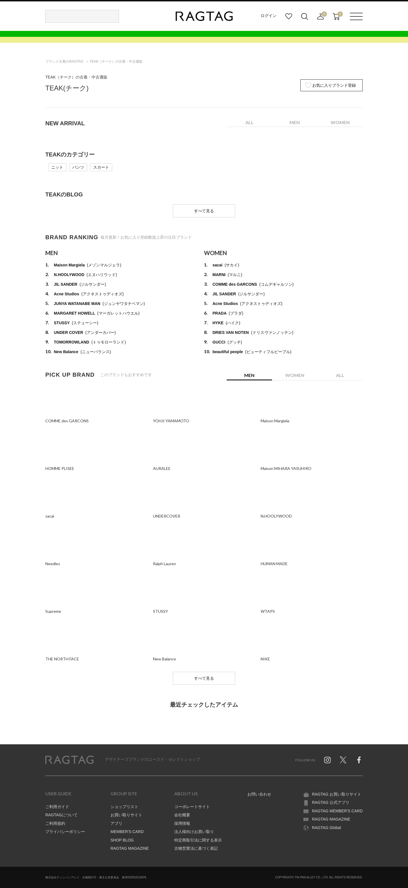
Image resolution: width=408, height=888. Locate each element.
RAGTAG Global (326, 827)
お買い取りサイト (126, 815)
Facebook (359, 760)
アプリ (116, 823)
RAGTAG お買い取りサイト (336, 794)
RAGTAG (69, 760)
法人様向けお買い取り (194, 831)
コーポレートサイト (192, 806)
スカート (101, 167)
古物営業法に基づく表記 (196, 848)
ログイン (269, 15)
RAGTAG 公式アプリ (330, 802)
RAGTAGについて (61, 815)
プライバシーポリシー (65, 831)
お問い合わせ (259, 794)
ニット (57, 167)
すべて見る (204, 211)
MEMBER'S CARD (127, 831)
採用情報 (182, 823)
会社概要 (182, 815)
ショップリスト (124, 806)
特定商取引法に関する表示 (198, 840)
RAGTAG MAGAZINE (129, 848)
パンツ (78, 167)
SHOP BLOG (122, 840)
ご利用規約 (55, 823)
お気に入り (288, 16)
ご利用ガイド (57, 806)
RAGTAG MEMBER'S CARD (337, 811)
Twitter (343, 760)
